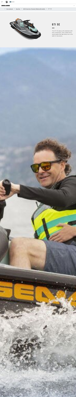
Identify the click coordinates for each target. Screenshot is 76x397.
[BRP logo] (6, 2)
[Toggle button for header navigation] (2, 2)
